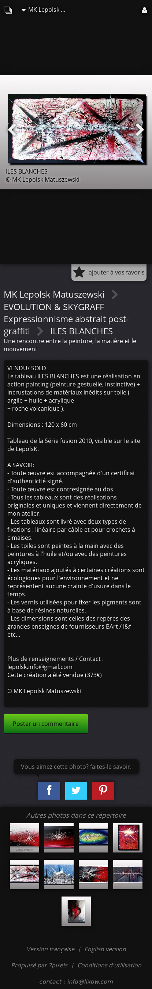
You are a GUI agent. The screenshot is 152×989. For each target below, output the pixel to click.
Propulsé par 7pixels (39, 965)
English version (105, 949)
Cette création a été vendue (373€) (54, 675)
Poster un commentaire (46, 724)
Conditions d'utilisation (109, 965)
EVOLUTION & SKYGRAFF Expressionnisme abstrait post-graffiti (66, 319)
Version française (51, 949)
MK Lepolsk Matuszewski (47, 10)
